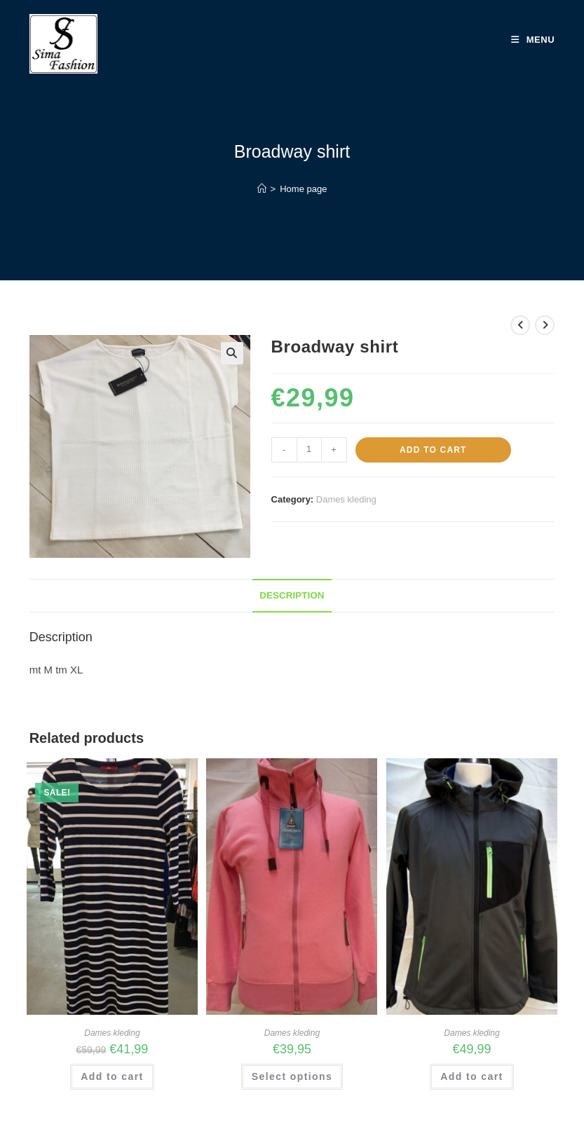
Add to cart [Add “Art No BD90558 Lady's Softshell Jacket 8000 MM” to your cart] (471, 1076)
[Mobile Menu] (533, 40)
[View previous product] (520, 325)
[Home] (261, 189)
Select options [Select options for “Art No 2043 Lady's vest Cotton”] (292, 1076)
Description (291, 595)
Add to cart (433, 450)
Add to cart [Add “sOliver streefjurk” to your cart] (112, 1076)
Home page (303, 189)
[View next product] (545, 325)
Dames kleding (346, 499)
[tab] (291, 596)
